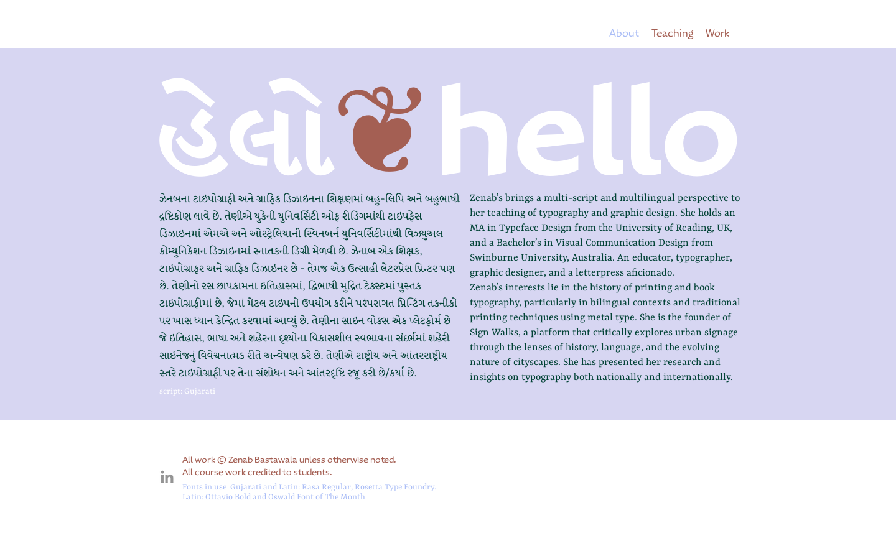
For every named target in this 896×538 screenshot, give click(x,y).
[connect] (167, 478)
